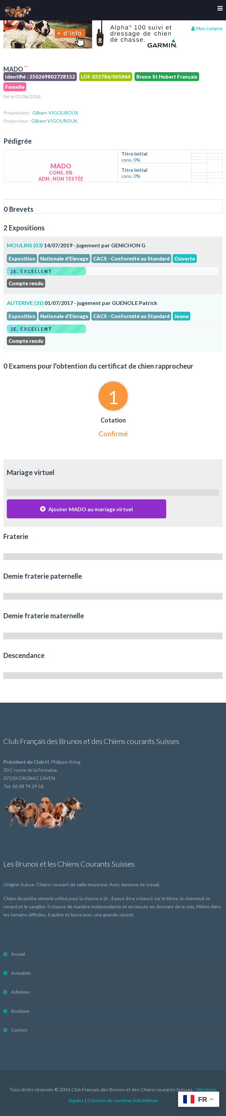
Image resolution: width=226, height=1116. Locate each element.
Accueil (18, 954)
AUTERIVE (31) (25, 302)
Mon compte (207, 28)
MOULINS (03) (25, 245)
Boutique (20, 1011)
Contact (19, 1030)
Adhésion (20, 992)
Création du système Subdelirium (122, 1100)
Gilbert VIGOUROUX (55, 113)
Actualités (21, 973)
